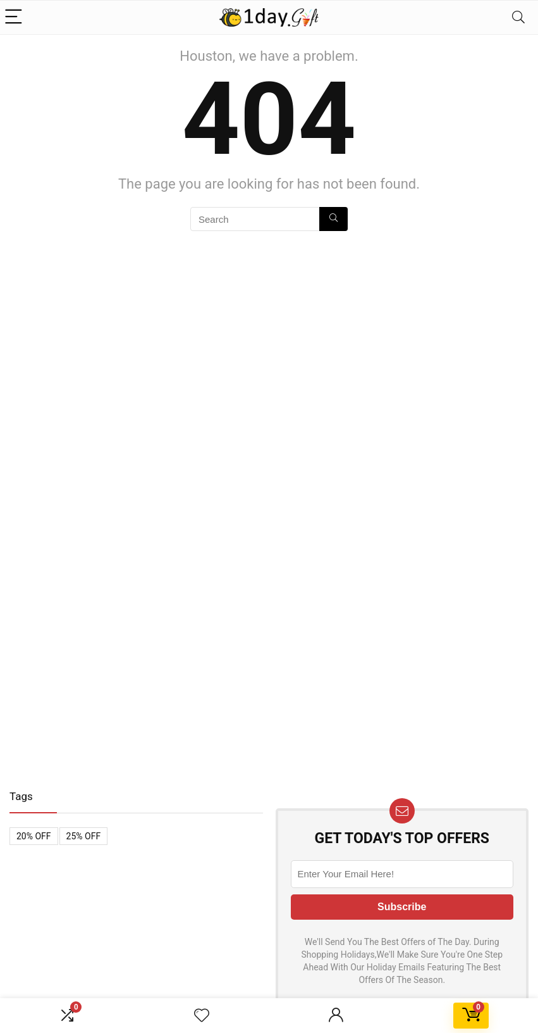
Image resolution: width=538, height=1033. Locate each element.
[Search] (518, 17)
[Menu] (15, 17)
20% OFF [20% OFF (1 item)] (33, 836)
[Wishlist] (201, 1016)
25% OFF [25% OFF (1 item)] (83, 836)
